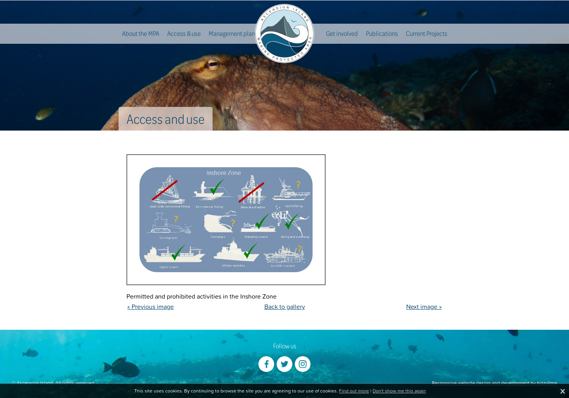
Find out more (354, 391)
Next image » (424, 306)
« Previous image (150, 306)
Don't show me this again (399, 391)
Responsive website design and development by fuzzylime (494, 382)
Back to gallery (284, 306)
